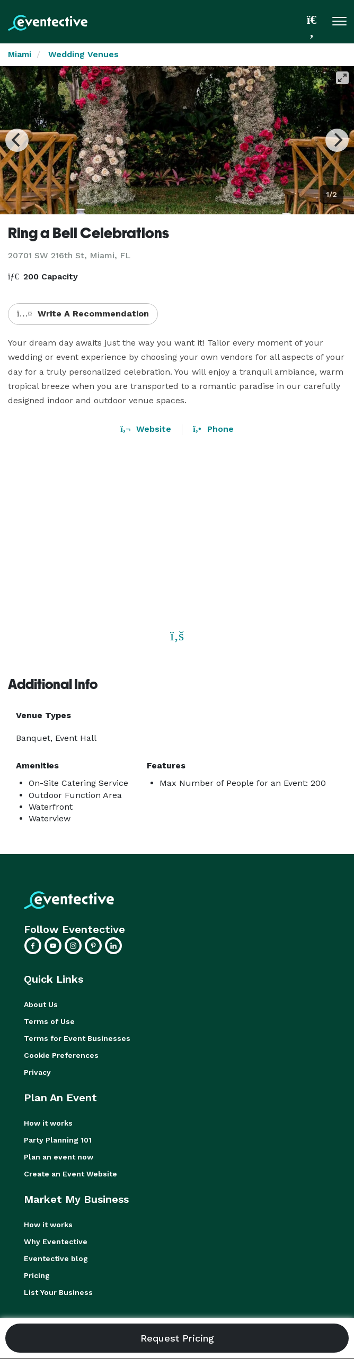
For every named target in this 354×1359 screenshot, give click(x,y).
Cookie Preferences (61, 1055)
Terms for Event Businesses (77, 1038)
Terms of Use (49, 1021)
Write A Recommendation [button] (83, 314)
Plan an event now (58, 1157)
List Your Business (58, 1292)
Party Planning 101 (58, 1140)
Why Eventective (55, 1241)
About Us (41, 1004)
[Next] (337, 140)
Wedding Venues (83, 54)
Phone (213, 429)
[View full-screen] (342, 77)
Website (145, 429)
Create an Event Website (70, 1174)
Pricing (37, 1275)
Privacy (37, 1072)
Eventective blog (56, 1258)
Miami (19, 54)
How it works (48, 1123)
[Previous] (17, 140)
